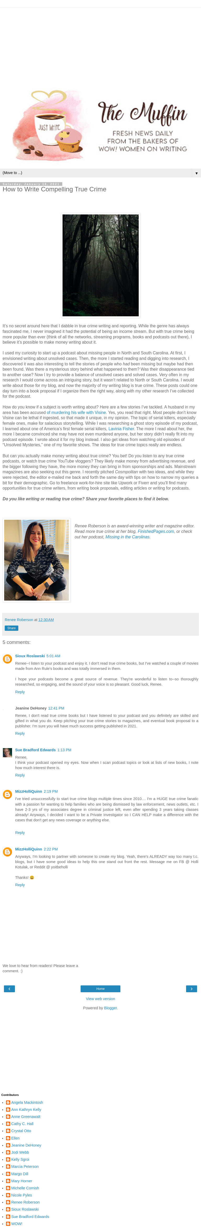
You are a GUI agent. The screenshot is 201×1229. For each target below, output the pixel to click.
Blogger (110, 1008)
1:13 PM (64, 750)
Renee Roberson (25, 1202)
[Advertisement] (100, 44)
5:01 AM (53, 656)
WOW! (16, 1224)
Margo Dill (19, 1174)
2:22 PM (51, 849)
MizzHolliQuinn (28, 791)
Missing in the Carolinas (127, 537)
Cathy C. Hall (22, 1124)
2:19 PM (51, 791)
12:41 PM (56, 708)
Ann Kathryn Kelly (26, 1109)
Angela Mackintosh (27, 1102)
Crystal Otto (21, 1131)
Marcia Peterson (25, 1166)
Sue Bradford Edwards (35, 750)
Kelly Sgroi (20, 1159)
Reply (20, 692)
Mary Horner (21, 1181)
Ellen (15, 1138)
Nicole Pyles (21, 1195)
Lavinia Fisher (121, 429)
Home (100, 989)
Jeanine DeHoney (26, 1145)
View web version (100, 999)
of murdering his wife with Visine (76, 412)
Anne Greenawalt (25, 1117)
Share (11, 628)
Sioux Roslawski (30, 656)
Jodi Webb (20, 1152)
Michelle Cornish (25, 1188)
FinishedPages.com (156, 531)
